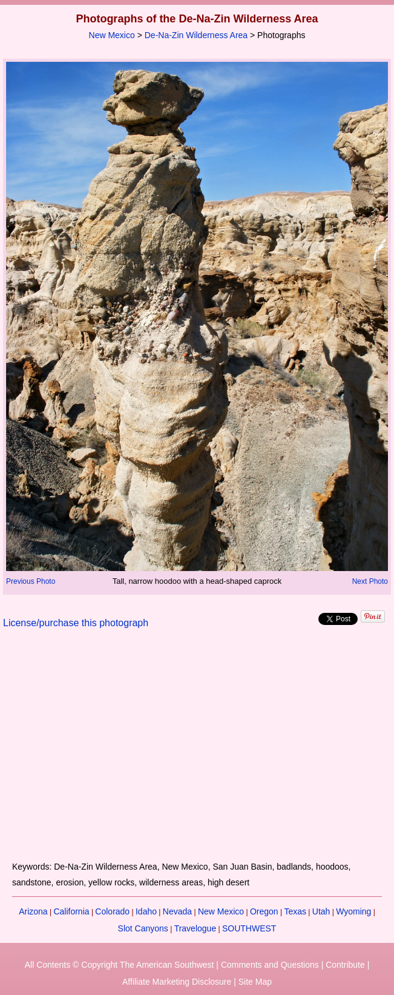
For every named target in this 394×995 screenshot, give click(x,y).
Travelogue (195, 928)
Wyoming (353, 911)
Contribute (345, 965)
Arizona (33, 911)
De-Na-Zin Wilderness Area (196, 35)
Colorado (112, 911)
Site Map (255, 982)
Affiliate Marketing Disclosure (176, 982)
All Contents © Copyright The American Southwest (119, 965)
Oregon (264, 911)
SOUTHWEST (249, 928)
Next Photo (370, 581)
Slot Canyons (143, 928)
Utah (321, 911)
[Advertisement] (197, 752)
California (71, 911)
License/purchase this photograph (75, 623)
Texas (295, 911)
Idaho (146, 911)
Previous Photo (30, 581)
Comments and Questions (270, 965)
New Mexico (112, 35)
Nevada (177, 911)
